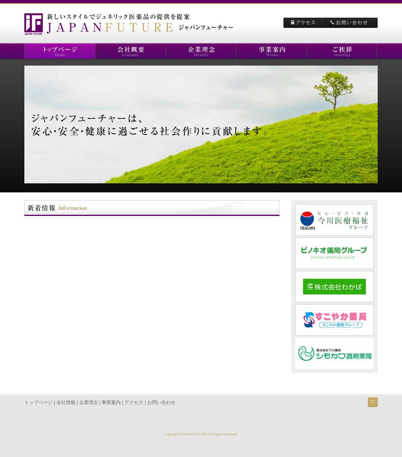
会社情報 (66, 402)
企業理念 (88, 402)
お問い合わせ (161, 402)
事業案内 (111, 402)
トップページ (38, 402)
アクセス (133, 402)
